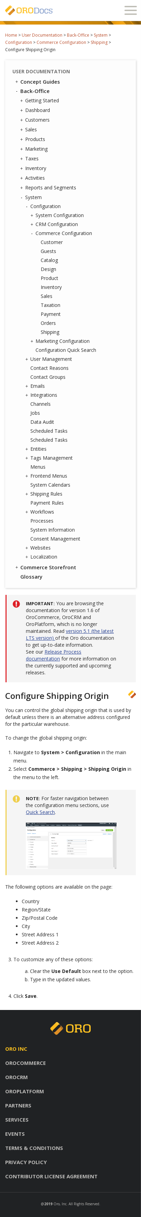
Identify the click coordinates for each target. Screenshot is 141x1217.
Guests (48, 251)
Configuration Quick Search (66, 350)
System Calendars (50, 484)
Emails (36, 386)
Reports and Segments (49, 187)
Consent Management (55, 538)
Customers (36, 119)
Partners (18, 1105)
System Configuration (58, 215)
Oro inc (16, 1048)
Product (49, 278)
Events (15, 1133)
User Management (49, 359)
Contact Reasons (49, 368)
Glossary (31, 576)
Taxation (50, 305)
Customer (52, 242)
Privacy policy (26, 1162)
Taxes (30, 158)
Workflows (40, 511)
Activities (33, 178)
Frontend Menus (47, 475)
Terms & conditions (34, 1147)
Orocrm (16, 1077)
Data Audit (42, 422)
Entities (37, 449)
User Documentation (42, 35)
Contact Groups (48, 377)
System (101, 35)
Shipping (99, 42)
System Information (52, 529)
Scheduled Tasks (49, 431)
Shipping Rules (44, 493)
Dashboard (36, 110)
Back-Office (78, 35)
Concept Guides (37, 81)
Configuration (18, 42)
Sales (29, 129)
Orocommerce (25, 1062)
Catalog (49, 260)
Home (11, 35)
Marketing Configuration (61, 341)
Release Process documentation (53, 655)
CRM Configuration (55, 224)
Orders (48, 323)
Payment (51, 314)
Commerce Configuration (61, 42)
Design (48, 269)
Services (17, 1119)
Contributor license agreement (51, 1176)
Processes (41, 520)
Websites (39, 547)
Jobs (35, 413)
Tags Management (50, 458)
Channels (40, 404)
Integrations (42, 395)
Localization (42, 556)
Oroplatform (24, 1091)
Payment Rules (47, 502)
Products (33, 139)
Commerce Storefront (45, 567)
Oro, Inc (60, 1203)
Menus (38, 467)
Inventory (34, 168)
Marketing (35, 149)
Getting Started (40, 100)
